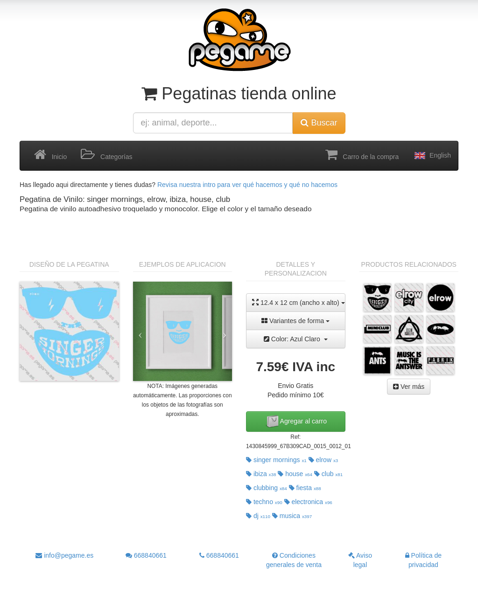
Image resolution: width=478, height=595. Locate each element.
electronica (308, 501)
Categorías (106, 154)
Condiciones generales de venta (294, 560)
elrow (323, 460)
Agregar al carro (296, 422)
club (328, 473)
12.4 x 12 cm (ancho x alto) (298, 302)
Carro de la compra (362, 154)
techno (264, 501)
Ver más (408, 386)
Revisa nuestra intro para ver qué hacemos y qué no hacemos (247, 184)
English (432, 155)
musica (292, 515)
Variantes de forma (295, 321)
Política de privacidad (423, 560)
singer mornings (276, 460)
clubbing (266, 487)
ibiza (261, 473)
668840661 (146, 555)
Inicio (50, 154)
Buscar (319, 122)
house (295, 473)
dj (258, 515)
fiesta (305, 487)
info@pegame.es (64, 555)
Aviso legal (360, 560)
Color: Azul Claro (296, 339)
